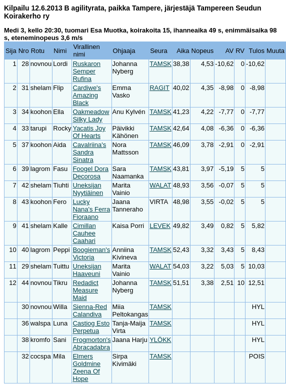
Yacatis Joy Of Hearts (89, 132)
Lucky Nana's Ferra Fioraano (91, 209)
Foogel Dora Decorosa (90, 172)
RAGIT (160, 88)
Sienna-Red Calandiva (89, 310)
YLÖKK (160, 340)
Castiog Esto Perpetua (91, 327)
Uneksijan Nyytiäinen (87, 189)
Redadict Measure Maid (85, 290)
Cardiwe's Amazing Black (86, 95)
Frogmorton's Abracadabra (91, 343)
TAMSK (161, 64)
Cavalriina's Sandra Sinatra (89, 152)
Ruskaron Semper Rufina (86, 71)
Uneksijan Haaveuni (86, 270)
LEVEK (160, 226)
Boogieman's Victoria (91, 253)
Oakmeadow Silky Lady (90, 115)
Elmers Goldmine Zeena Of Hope (86, 367)
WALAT (160, 185)
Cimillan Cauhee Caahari (84, 233)
